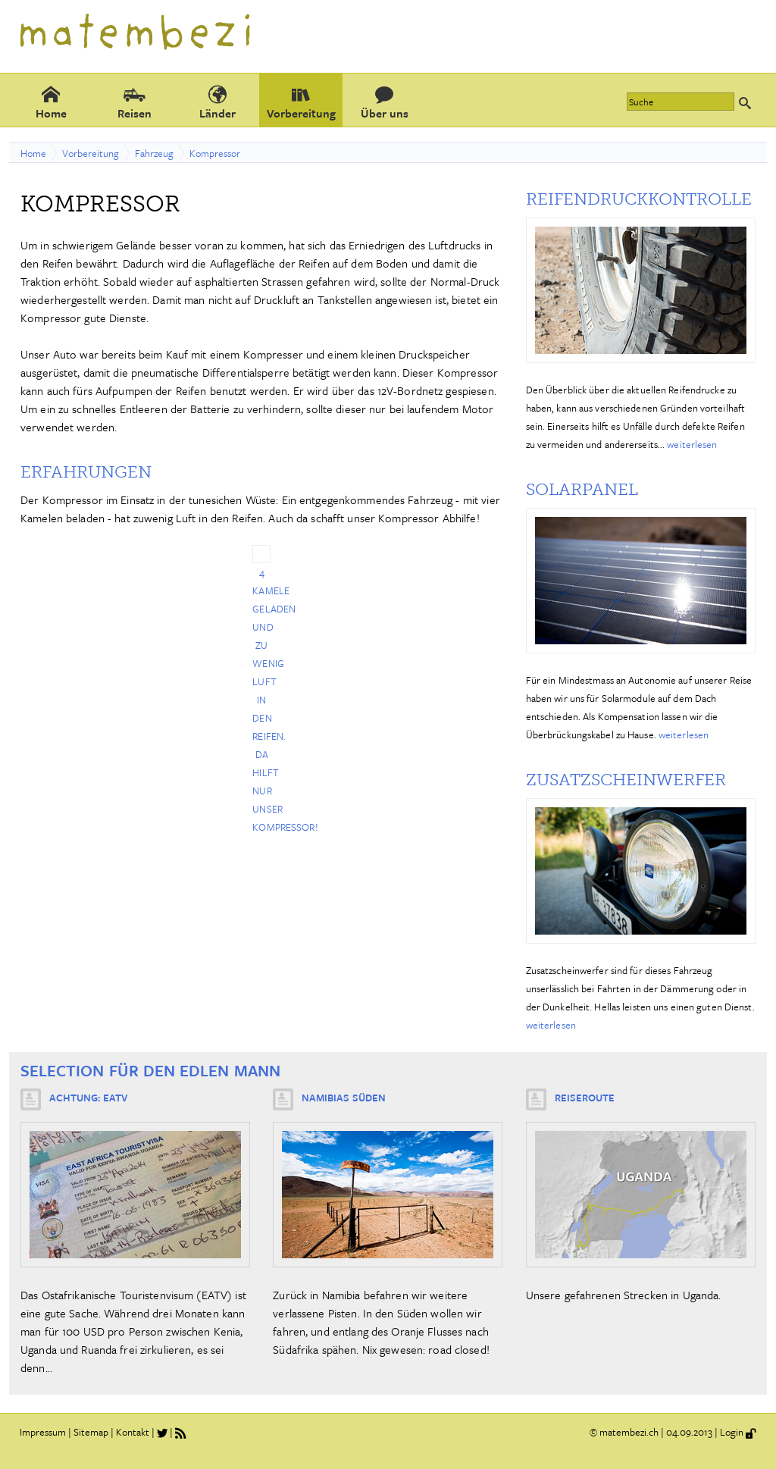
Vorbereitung (301, 102)
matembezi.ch (629, 1431)
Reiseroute (585, 1097)
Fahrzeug (154, 153)
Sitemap (91, 1431)
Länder (217, 102)
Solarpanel (582, 489)
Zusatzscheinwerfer (626, 779)
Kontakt (132, 1431)
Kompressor (214, 153)
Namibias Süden (344, 1097)
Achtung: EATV (88, 1097)
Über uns (384, 102)
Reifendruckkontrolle (639, 199)
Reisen (134, 102)
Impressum (43, 1431)
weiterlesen (692, 444)
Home (51, 102)
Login (731, 1431)
